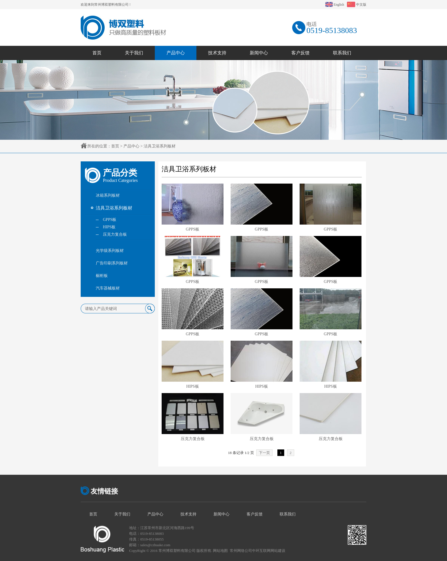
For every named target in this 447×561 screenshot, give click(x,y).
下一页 (264, 453)
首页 (115, 146)
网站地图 (220, 550)
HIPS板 (192, 386)
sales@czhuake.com (155, 545)
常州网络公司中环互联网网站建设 (257, 550)
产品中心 (131, 146)
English (334, 5)
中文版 (356, 5)
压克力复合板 (193, 439)
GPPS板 (192, 229)
